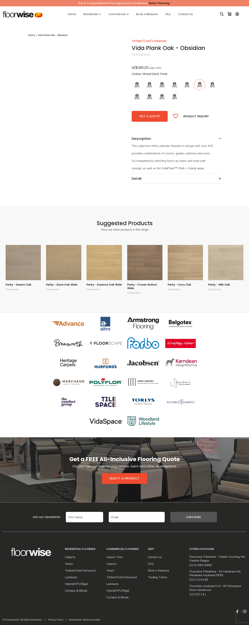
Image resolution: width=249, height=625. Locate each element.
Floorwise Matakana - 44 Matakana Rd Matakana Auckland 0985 (214, 573)
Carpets (70, 557)
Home (72, 14)
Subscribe (193, 517)
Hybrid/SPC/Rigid (76, 584)
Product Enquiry (196, 116)
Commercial (117, 14)
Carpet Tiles (114, 557)
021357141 (197, 594)
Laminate (71, 577)
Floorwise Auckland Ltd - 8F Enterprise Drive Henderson (215, 588)
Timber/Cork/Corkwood (80, 571)
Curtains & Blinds (76, 591)
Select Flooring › (160, 3)
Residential (90, 14)
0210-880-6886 (200, 565)
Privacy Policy (56, 619)
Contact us (155, 557)
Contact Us (185, 14)
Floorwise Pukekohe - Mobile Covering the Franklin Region (217, 559)
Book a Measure (147, 14)
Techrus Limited (91, 619)
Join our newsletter (46, 517)
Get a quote (149, 116)
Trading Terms (157, 577)
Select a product (124, 478)
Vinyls (69, 564)
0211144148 (198, 580)
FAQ (167, 14)
